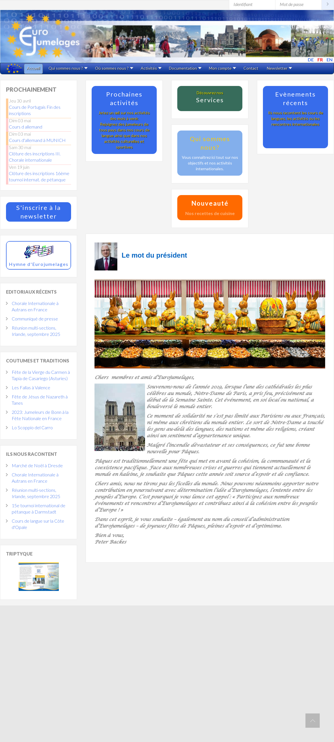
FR (320, 59)
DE (311, 59)
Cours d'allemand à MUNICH (37, 140)
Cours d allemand (25, 126)
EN (330, 59)
